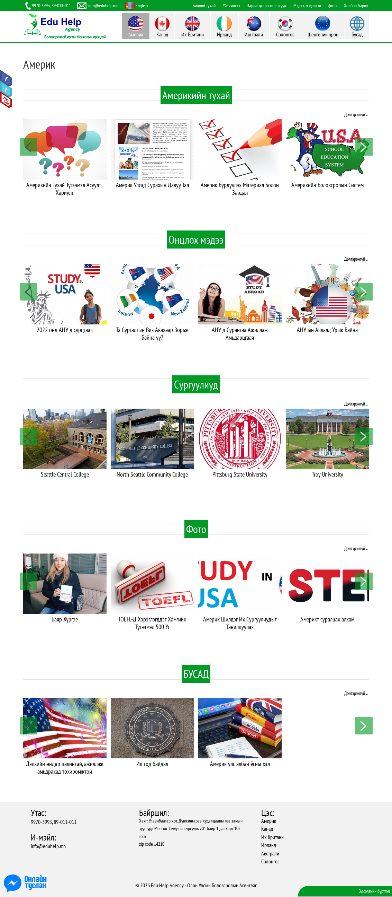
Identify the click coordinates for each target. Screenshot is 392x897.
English (142, 5)
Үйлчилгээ (231, 5)
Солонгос (270, 861)
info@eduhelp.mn (48, 846)
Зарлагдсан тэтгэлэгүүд (266, 5)
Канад (267, 828)
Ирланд (268, 845)
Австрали (270, 853)
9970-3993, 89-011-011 (53, 821)
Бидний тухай (204, 5)
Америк (268, 820)
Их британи (272, 837)
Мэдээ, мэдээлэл (307, 5)
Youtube (6, 99)
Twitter (6, 89)
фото (332, 5)
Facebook (6, 78)
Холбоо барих (356, 5)
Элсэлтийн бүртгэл (374, 891)
